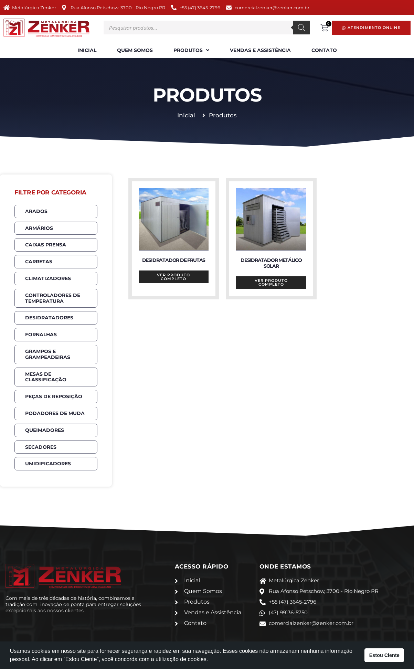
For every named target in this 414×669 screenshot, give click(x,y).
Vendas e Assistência (260, 50)
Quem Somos (135, 50)
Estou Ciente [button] (384, 655)
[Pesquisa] (301, 27)
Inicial (86, 50)
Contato (324, 50)
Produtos (191, 50)
